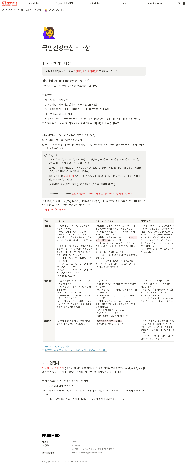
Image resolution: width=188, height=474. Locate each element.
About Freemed (155, 3)
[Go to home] (10, 3)
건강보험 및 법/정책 (64, 3)
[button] (179, 3)
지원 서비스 (95, 3)
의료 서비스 (34, 3)
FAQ (125, 3)
